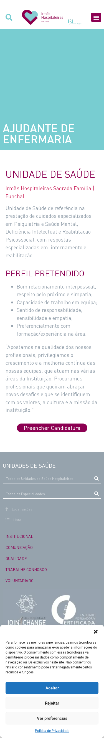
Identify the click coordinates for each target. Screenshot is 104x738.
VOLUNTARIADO (20, 580)
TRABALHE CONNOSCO (26, 569)
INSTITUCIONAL (19, 536)
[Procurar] (96, 478)
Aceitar (52, 688)
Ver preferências (52, 718)
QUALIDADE (16, 558)
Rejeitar (52, 703)
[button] (95, 631)
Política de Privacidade (52, 731)
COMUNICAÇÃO (19, 547)
